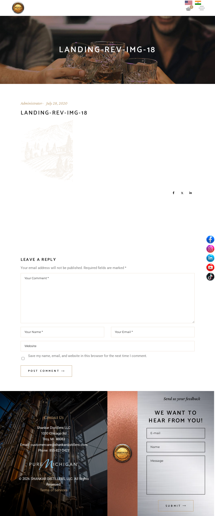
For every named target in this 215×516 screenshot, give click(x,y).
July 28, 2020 (56, 103)
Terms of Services (54, 490)
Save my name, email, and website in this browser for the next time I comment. (87, 356)
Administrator (31, 103)
